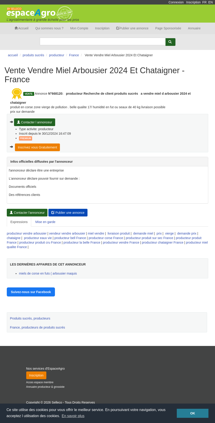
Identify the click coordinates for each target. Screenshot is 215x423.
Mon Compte (79, 28)
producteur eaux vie (38, 238)
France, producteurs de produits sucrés (37, 327)
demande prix (186, 233)
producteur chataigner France (162, 242)
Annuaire (194, 28)
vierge (169, 233)
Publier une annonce (132, 28)
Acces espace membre (40, 382)
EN (210, 2)
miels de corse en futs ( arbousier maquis (48, 273)
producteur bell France (70, 238)
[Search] (103, 41)
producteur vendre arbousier (27, 233)
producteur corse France (106, 238)
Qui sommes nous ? (49, 28)
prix (159, 233)
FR (204, 2)
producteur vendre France (121, 242)
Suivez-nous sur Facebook (31, 292)
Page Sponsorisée (168, 28)
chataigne (14, 238)
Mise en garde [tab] (45, 222)
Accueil (21, 28)
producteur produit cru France (40, 242)
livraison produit (119, 233)
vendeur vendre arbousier (67, 233)
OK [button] (192, 413)
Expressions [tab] (19, 222)
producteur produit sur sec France (149, 238)
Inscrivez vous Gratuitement (37, 147)
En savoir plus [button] (73, 416)
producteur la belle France (82, 242)
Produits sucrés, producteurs (30, 318)
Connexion (176, 2)
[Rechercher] (170, 42)
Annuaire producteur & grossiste (45, 386)
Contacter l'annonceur (27, 212)
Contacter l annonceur (34, 122)
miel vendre (96, 233)
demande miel (143, 233)
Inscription (193, 2)
